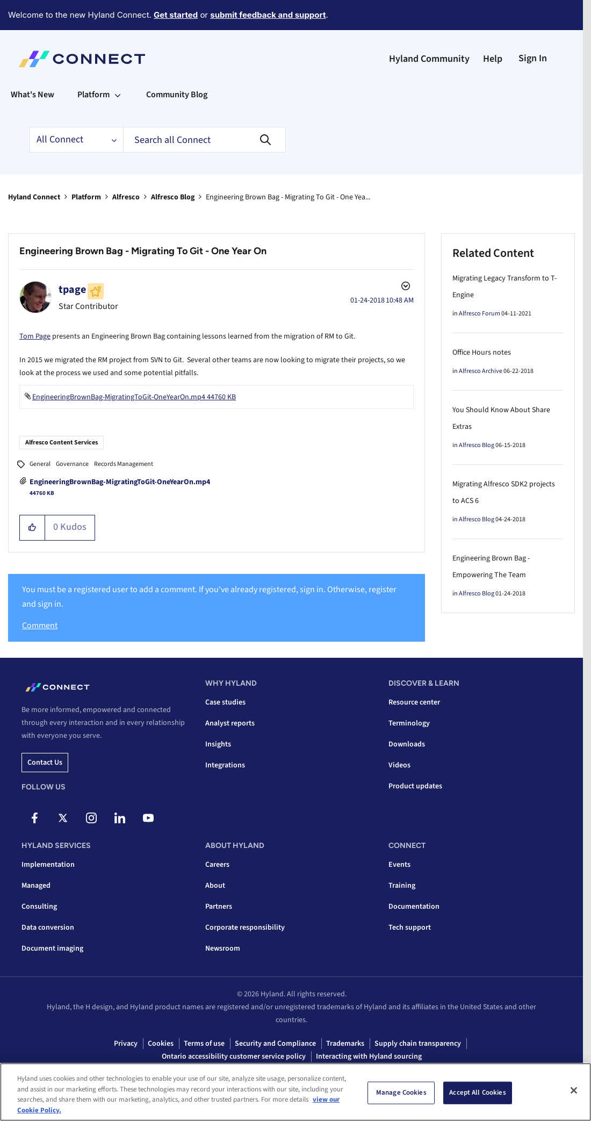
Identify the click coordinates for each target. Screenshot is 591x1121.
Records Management (123, 464)
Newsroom (222, 948)
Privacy (126, 1043)
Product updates (415, 786)
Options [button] (404, 287)
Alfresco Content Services (61, 442)
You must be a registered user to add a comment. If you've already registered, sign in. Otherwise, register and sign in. (209, 597)
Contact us (44, 762)
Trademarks (345, 1043)
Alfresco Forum (479, 313)
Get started (176, 15)
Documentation (413, 906)
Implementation (48, 864)
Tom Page (35, 336)
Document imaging (52, 948)
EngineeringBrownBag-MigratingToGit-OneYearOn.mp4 (120, 482)
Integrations (225, 765)
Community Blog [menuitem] (176, 94)
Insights (218, 744)
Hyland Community (429, 59)
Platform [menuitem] (93, 94)
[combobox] (204, 140)
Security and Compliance (275, 1043)
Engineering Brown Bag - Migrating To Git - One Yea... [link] (288, 197)
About (215, 885)
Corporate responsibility (245, 927)
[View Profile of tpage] (72, 289)
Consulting (39, 906)
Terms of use (204, 1043)
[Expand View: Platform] (117, 94)
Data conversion (47, 927)
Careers (217, 864)
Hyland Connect (34, 197)
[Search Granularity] (76, 140)
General (40, 464)
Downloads (406, 744)
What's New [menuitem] (32, 94)
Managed (36, 885)
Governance (72, 464)
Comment (39, 625)
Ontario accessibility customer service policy (234, 1056)
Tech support (409, 927)
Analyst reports (230, 723)
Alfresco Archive (480, 371)
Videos (399, 765)
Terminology (409, 723)
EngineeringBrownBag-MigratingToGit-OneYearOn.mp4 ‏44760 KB (134, 397)
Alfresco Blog (172, 197)
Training (401, 885)
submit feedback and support (268, 15)
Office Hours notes (481, 352)
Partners (218, 906)
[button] (32, 527)
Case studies (225, 702)
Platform (86, 197)
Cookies (161, 1043)
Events (399, 864)
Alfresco (126, 197)
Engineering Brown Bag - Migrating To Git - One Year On (142, 251)
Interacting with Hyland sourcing (369, 1056)
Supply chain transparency (417, 1043)
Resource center (414, 702)
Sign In (532, 58)
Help (492, 59)
